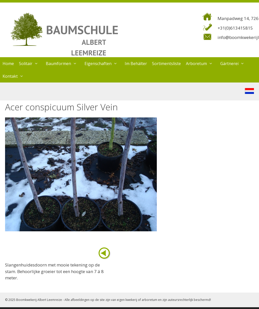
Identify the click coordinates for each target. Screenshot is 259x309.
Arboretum (202, 63)
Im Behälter (136, 63)
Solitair (31, 63)
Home (8, 63)
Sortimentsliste (166, 63)
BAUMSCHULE (82, 29)
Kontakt (16, 76)
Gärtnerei (234, 63)
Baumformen (64, 63)
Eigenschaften (103, 63)
